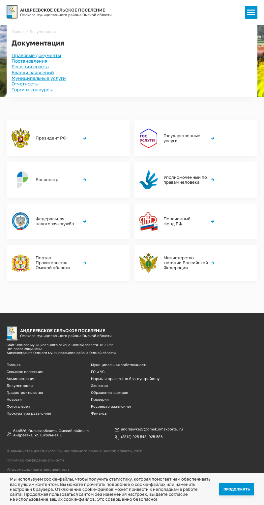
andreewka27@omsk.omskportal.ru (152, 429)
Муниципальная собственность (119, 365)
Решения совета (30, 66)
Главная (18, 31)
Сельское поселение (25, 371)
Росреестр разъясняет (111, 406)
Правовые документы (36, 55)
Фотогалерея (18, 406)
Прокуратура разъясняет (29, 413)
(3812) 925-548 (134, 437)
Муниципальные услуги (39, 78)
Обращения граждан (109, 392)
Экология (99, 385)
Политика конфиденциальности (35, 460)
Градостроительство (25, 392)
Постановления (29, 61)
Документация (20, 385)
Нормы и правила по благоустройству (125, 378)
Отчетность (25, 83)
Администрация (21, 378)
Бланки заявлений (33, 72)
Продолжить (236, 489)
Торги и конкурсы (32, 89)
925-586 (156, 437)
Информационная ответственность (38, 469)
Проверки (100, 399)
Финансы (99, 413)
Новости (14, 399)
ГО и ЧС (97, 371)
